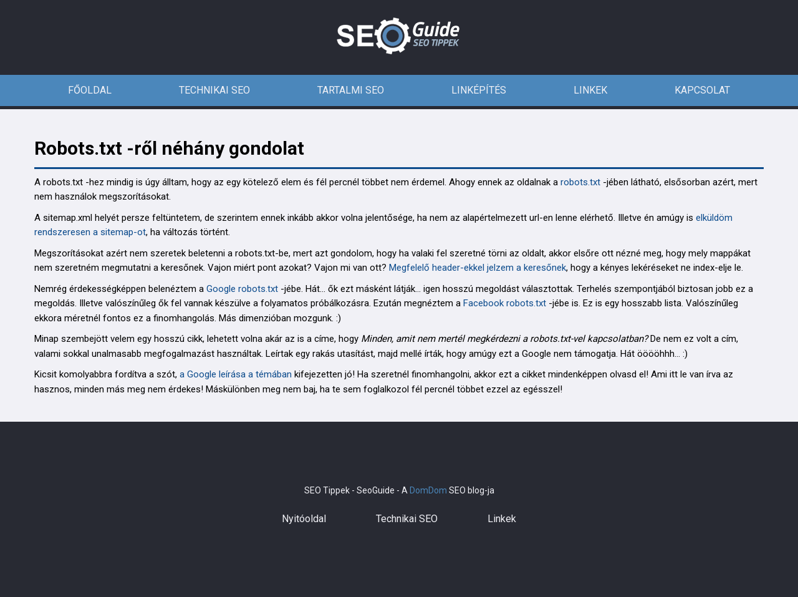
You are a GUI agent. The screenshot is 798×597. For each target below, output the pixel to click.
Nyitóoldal (304, 519)
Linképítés (478, 90)
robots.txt (580, 182)
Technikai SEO (214, 90)
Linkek (590, 90)
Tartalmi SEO (350, 90)
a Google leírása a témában (236, 374)
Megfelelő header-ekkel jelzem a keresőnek (477, 267)
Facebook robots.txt (504, 303)
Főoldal (90, 90)
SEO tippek (399, 37)
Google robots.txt (242, 288)
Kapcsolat (702, 90)
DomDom (428, 490)
